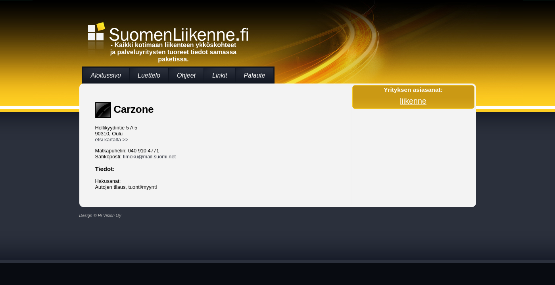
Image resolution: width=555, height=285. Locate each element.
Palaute (254, 75)
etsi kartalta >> (112, 139)
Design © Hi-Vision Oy (100, 215)
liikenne (413, 101)
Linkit (219, 75)
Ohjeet (186, 75)
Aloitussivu (106, 75)
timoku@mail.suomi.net (149, 157)
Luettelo (149, 75)
